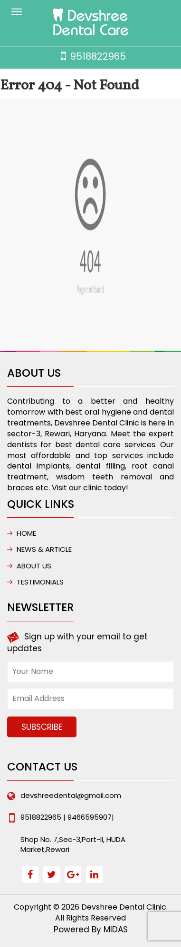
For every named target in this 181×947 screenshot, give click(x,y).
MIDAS (116, 929)
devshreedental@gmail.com (70, 795)
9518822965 (98, 56)
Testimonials (40, 582)
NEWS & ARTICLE (44, 549)
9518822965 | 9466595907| (67, 817)
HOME (26, 533)
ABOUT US (34, 566)
